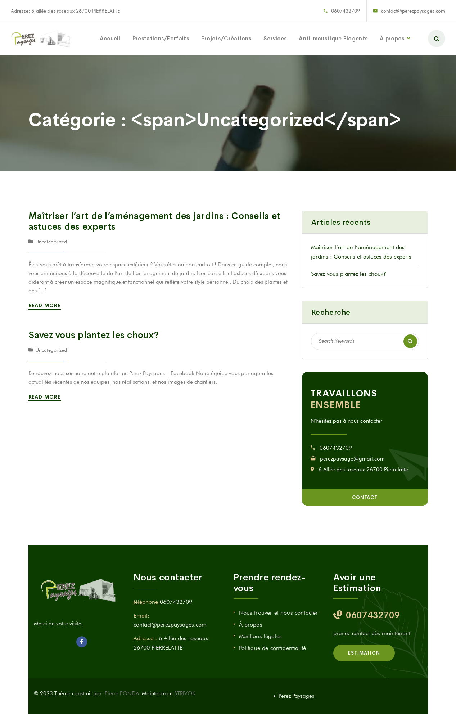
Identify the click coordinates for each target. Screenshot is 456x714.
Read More (45, 305)
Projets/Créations (226, 38)
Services (274, 38)
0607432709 (345, 11)
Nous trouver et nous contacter (278, 612)
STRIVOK (184, 693)
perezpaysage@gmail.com (352, 458)
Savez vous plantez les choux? (93, 335)
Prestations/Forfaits (160, 38)
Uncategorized (51, 241)
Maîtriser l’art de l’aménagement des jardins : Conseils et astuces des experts (154, 221)
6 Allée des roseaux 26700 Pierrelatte (363, 469)
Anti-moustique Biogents (333, 38)
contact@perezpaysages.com (413, 11)
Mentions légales (260, 636)
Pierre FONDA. (123, 693)
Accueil (110, 38)
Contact (365, 497)
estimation (364, 653)
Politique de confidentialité (272, 648)
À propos (392, 38)
